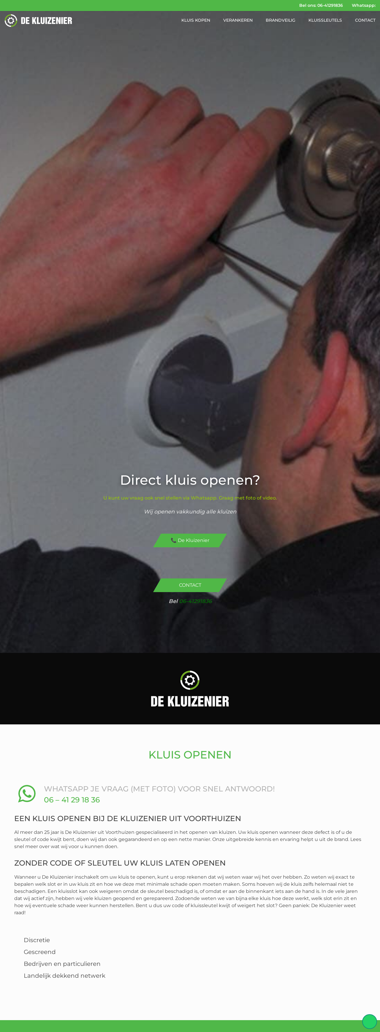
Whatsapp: (364, 5)
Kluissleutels (325, 20)
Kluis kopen (195, 20)
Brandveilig (280, 20)
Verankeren (238, 20)
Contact (365, 20)
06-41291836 (195, 601)
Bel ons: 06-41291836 (321, 5)
